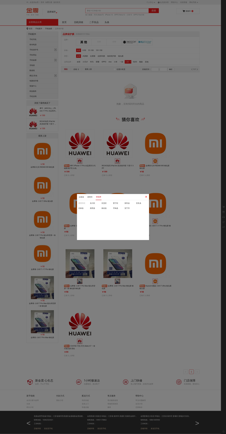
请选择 (98, 197)
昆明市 (90, 197)
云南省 (81, 197)
